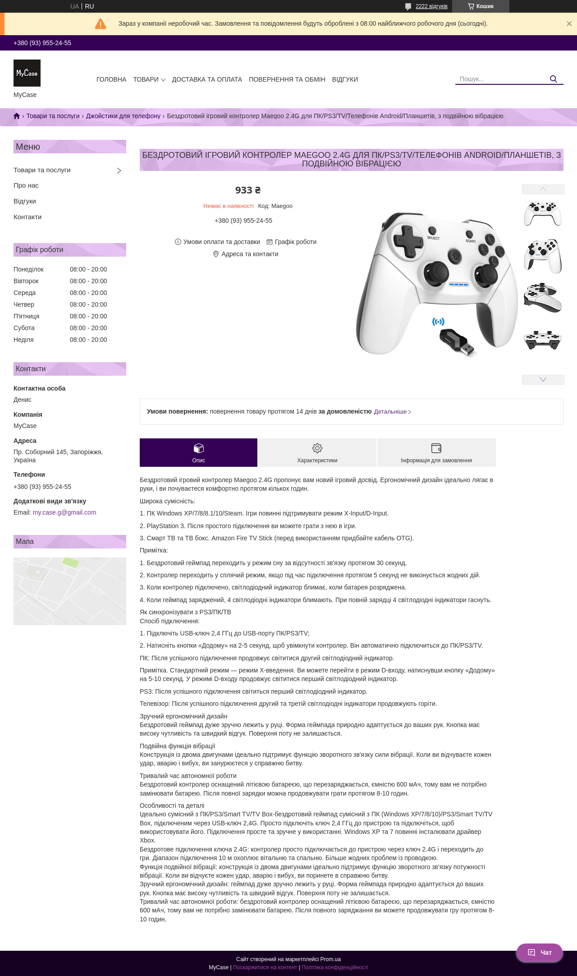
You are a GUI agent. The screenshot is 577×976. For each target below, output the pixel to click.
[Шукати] (553, 79)
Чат (539, 952)
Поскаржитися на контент (265, 967)
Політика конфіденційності (335, 967)
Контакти (27, 217)
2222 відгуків (432, 6)
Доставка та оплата (207, 79)
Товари (145, 79)
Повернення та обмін (287, 79)
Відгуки (345, 79)
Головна (111, 79)
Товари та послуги (52, 116)
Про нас (26, 185)
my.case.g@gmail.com (64, 512)
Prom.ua (331, 959)
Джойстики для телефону (123, 116)
